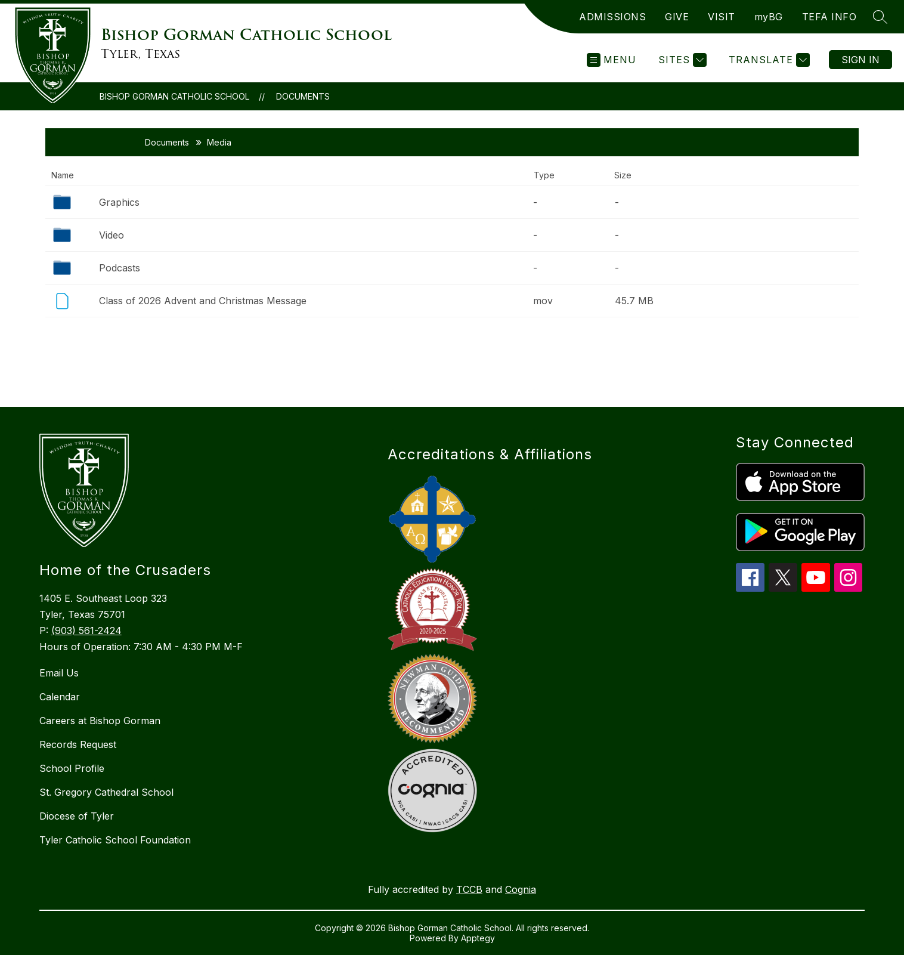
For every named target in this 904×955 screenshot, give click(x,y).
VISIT (721, 17)
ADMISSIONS (612, 17)
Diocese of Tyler (76, 816)
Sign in (860, 60)
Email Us (59, 673)
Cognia (520, 889)
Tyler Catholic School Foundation (115, 840)
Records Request (77, 744)
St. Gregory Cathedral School (106, 792)
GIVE (677, 17)
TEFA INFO (829, 17)
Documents (303, 96)
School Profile (71, 768)
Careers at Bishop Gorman (99, 721)
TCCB (469, 889)
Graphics (119, 202)
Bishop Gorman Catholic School (174, 96)
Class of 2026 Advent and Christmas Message (203, 301)
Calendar (59, 697)
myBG (768, 17)
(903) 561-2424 (86, 630)
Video (111, 235)
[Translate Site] (768, 59)
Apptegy (478, 938)
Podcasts (119, 268)
